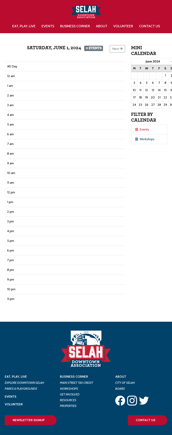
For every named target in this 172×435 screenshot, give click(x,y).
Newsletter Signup (29, 420)
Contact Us (149, 26)
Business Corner (74, 376)
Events (48, 26)
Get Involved (69, 394)
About (120, 376)
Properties (68, 406)
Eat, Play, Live (16, 376)
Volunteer (123, 26)
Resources (68, 400)
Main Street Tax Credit (76, 383)
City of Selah (125, 383)
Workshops (144, 139)
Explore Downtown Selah (24, 383)
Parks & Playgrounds (21, 389)
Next (117, 49)
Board (120, 389)
